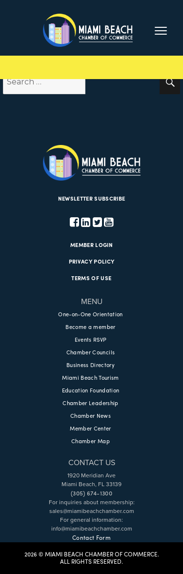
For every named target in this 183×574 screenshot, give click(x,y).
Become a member (90, 326)
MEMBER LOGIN (91, 244)
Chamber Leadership (90, 403)
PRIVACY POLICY (92, 261)
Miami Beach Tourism (90, 377)
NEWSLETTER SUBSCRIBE (91, 198)
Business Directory (90, 365)
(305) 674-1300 (91, 493)
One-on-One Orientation (90, 314)
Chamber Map (90, 441)
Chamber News (90, 415)
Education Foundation (91, 390)
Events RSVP (91, 339)
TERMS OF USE (91, 278)
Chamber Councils (90, 352)
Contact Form (91, 537)
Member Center (90, 428)
